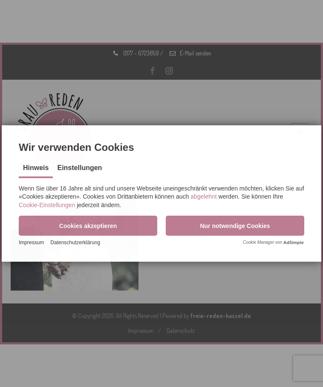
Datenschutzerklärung (75, 242)
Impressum (31, 242)
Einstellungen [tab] (79, 167)
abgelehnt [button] (203, 196)
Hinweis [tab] (36, 167)
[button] (88, 226)
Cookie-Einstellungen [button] (47, 205)
